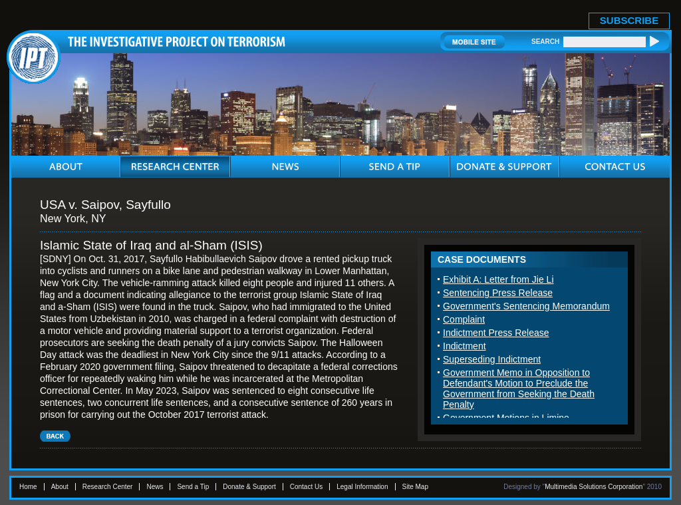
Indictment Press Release (496, 332)
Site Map (415, 486)
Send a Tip (193, 486)
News (154, 486)
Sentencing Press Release (498, 292)
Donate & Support (249, 486)
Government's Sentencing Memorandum (526, 306)
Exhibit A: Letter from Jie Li (498, 279)
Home (28, 486)
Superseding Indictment (492, 359)
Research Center (107, 486)
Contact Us (306, 486)
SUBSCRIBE (629, 20)
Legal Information (362, 486)
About (59, 486)
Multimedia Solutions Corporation (593, 486)
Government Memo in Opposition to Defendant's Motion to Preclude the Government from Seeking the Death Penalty (519, 388)
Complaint (464, 319)
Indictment (464, 346)
